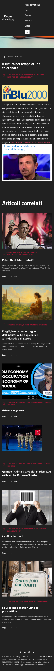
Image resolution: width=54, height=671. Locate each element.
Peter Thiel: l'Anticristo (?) (18, 260)
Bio (26, 10)
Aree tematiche (32, 4)
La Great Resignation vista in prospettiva (20, 609)
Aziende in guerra (13, 410)
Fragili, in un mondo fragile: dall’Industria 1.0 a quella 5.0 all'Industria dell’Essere (20, 335)
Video (27, 25)
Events (28, 20)
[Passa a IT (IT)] (27, 32)
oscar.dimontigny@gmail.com (37, 662)
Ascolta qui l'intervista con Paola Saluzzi (31, 142)
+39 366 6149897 (12, 664)
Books (28, 15)
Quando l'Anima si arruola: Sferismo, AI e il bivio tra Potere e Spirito (26, 473)
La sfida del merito (13, 536)
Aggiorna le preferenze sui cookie (32, 664)
